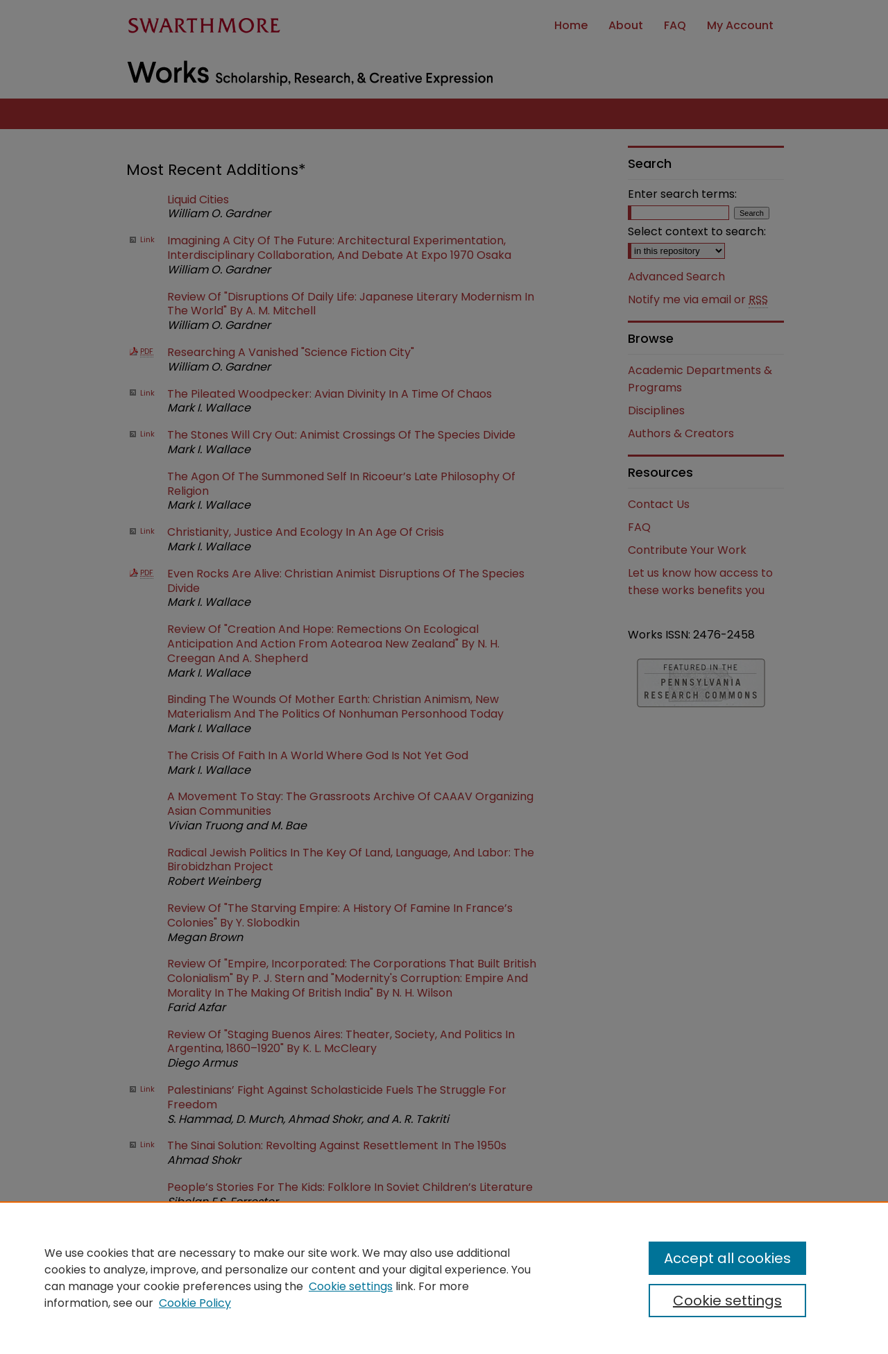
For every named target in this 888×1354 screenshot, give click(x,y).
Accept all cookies (727, 1258)
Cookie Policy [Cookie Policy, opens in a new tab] (195, 1303)
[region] (444, 1277)
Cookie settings (351, 1286)
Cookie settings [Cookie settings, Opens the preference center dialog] (727, 1300)
